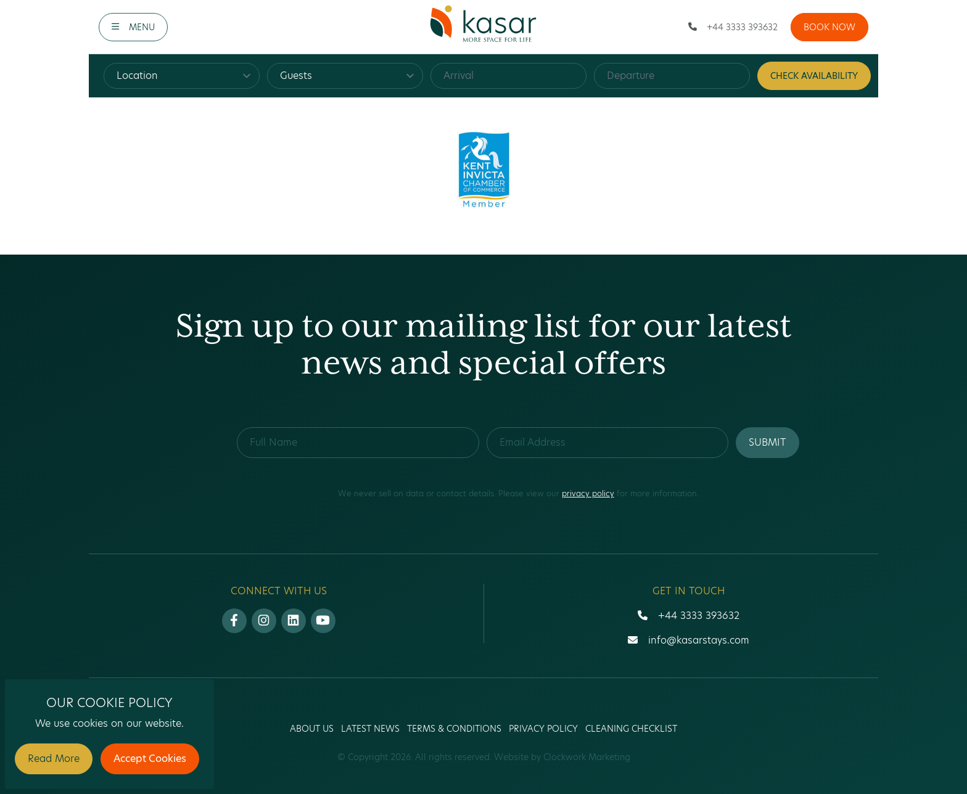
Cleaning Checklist (631, 728)
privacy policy (588, 493)
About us (312, 728)
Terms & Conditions (454, 728)
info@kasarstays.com (698, 640)
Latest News (370, 728)
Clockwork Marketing (586, 757)
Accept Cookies (149, 758)
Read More (54, 758)
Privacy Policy (543, 728)
